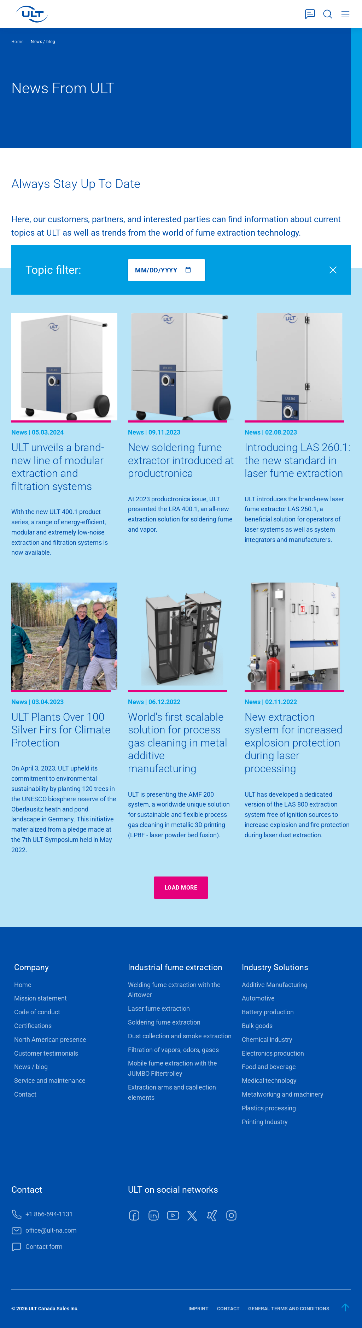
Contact (25, 1094)
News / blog (31, 1066)
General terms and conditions (288, 1308)
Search (327, 14)
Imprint (198, 1308)
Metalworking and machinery (282, 1094)
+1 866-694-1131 (49, 1214)
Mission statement (40, 998)
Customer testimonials (46, 1053)
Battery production (268, 1012)
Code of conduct (37, 1012)
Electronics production (273, 1053)
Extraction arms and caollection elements (172, 1092)
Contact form (310, 14)
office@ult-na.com (51, 1230)
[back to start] (345, 1307)
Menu (345, 14)
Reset (333, 270)
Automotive (258, 998)
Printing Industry (265, 1122)
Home (17, 41)
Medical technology (269, 1080)
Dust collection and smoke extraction (180, 1036)
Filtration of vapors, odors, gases (173, 1049)
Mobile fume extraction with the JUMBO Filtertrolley (172, 1068)
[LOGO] (31, 14)
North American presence (50, 1039)
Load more (181, 887)
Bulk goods (257, 1025)
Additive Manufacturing (275, 984)
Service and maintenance (50, 1080)
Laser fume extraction (159, 1008)
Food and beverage (269, 1066)
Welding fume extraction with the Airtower (174, 990)
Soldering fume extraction (164, 1022)
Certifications (33, 1025)
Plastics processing (269, 1108)
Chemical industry (267, 1039)
